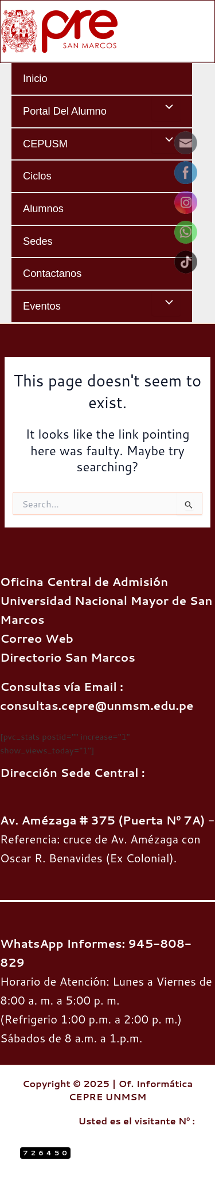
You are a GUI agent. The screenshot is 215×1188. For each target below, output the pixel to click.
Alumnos (43, 208)
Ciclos (37, 176)
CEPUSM (45, 144)
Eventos (42, 306)
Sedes (38, 241)
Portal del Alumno (65, 111)
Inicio (35, 78)
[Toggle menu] (166, 108)
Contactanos (52, 273)
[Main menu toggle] (202, 31)
